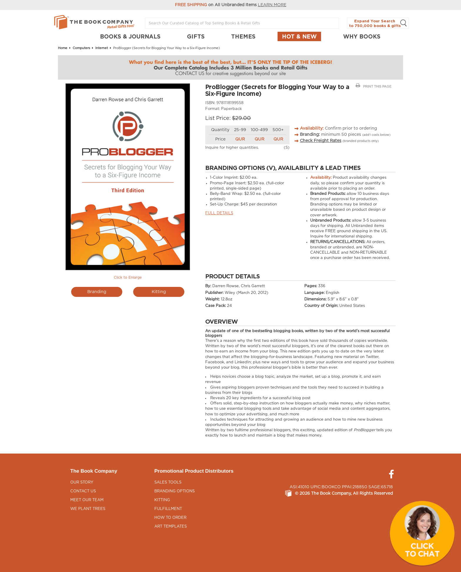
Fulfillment (168, 509)
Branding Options (174, 491)
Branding (96, 292)
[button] (422, 533)
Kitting (159, 292)
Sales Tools (167, 482)
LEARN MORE (272, 5)
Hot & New (299, 36)
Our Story (81, 482)
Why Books (361, 36)
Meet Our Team (86, 500)
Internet (101, 48)
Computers (81, 48)
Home (62, 48)
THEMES (243, 36)
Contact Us (83, 491)
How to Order (170, 518)
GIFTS (196, 36)
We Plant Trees (87, 509)
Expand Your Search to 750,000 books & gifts (378, 23)
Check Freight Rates (320, 141)
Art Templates (170, 526)
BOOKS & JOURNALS (130, 36)
